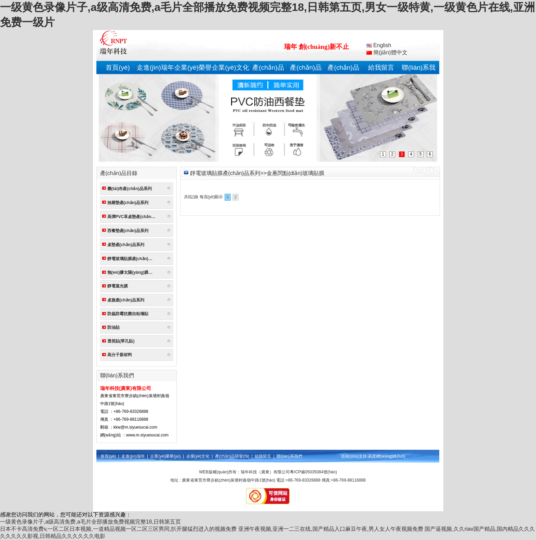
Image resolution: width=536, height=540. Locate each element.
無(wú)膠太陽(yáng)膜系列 (132, 272)
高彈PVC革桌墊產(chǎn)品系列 (132, 216)
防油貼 (113, 327)
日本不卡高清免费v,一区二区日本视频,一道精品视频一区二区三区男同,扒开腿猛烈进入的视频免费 (118, 529)
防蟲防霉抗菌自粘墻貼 (127, 313)
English (378, 45)
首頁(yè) (118, 67)
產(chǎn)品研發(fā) (232, 456)
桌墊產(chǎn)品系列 (125, 244)
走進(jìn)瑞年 (155, 67)
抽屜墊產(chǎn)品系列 (127, 202)
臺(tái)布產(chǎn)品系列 (129, 188)
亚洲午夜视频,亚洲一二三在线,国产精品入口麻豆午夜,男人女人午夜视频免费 (330, 529)
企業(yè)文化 (230, 67)
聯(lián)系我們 (289, 456)
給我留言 (381, 67)
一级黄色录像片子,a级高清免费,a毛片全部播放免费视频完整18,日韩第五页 (90, 522)
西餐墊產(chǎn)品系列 (127, 230)
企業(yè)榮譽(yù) (165, 456)
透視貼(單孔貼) (121, 341)
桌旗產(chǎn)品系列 (125, 300)
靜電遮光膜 (117, 286)
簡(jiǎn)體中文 (386, 52)
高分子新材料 (119, 354)
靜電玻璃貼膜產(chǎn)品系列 (132, 258)
